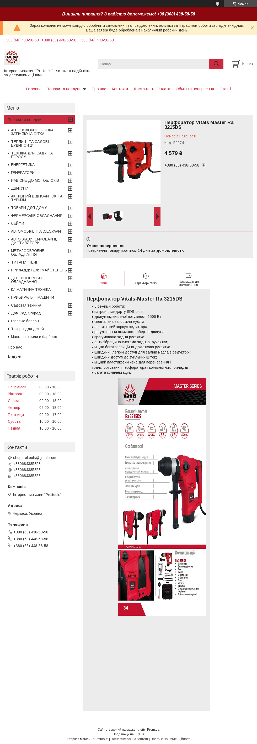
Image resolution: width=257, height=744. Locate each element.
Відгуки (14, 356)
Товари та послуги (64, 89)
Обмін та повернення (195, 89)
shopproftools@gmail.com (34, 458)
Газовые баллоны (26, 321)
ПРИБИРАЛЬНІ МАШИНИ (32, 297)
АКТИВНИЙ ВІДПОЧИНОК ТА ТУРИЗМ (36, 198)
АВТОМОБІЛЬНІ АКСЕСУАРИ (36, 231)
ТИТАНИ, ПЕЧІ (24, 262)
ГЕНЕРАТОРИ (23, 172)
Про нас (99, 89)
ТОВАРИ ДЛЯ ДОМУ (29, 208)
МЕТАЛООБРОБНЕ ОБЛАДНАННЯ (27, 252)
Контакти (120, 89)
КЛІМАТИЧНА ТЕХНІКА (31, 289)
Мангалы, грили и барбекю (34, 337)
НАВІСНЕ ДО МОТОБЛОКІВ (35, 180)
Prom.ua (153, 729)
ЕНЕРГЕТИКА (23, 165)
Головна (33, 89)
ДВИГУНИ (19, 188)
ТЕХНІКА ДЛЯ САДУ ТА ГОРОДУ (32, 155)
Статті (225, 89)
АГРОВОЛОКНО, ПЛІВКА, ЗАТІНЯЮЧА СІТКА (33, 132)
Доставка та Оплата (151, 89)
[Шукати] (216, 64)
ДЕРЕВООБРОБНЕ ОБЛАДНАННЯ (27, 280)
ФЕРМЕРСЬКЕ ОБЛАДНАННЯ (36, 215)
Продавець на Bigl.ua (128, 734)
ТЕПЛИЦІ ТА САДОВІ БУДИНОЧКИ (30, 143)
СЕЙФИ (17, 223)
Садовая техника (26, 305)
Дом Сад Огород (26, 313)
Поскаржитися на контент (129, 739)
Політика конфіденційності (170, 739)
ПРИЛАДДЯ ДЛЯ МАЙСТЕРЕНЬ (39, 270)
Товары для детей (27, 329)
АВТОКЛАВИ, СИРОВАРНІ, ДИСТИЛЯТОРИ (34, 241)
